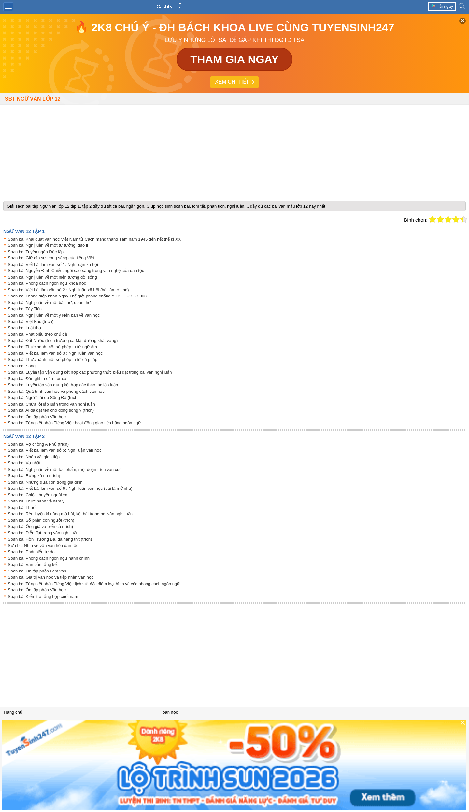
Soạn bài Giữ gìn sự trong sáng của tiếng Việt (51, 257)
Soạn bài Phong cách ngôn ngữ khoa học (47, 283)
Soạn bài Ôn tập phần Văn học (37, 416)
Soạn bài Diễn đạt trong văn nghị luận (43, 532)
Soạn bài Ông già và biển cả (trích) (40, 526)
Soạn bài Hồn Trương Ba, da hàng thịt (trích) (50, 539)
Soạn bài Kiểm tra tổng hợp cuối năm (43, 596)
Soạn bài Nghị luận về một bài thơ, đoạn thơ (49, 302)
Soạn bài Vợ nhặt (24, 463)
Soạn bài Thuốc (22, 507)
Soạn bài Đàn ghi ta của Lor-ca (37, 378)
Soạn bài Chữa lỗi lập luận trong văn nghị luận (51, 404)
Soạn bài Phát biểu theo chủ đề (37, 334)
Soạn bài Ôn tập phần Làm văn (37, 571)
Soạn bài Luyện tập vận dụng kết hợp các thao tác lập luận (63, 384)
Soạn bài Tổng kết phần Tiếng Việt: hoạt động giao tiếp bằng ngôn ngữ (74, 422)
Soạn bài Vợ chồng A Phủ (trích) (38, 444)
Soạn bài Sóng (22, 366)
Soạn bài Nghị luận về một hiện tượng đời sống (52, 277)
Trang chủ (12, 712)
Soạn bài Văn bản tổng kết (33, 564)
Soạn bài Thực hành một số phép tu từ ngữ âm (52, 346)
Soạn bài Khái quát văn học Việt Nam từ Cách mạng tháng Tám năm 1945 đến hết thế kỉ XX (94, 239)
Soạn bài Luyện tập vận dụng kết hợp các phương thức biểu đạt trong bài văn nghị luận (90, 372)
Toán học (169, 712)
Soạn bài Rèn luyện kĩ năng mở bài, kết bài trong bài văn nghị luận (70, 513)
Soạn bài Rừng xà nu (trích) (34, 475)
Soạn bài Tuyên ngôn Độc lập (36, 251)
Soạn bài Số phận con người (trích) (41, 520)
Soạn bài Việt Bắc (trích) (30, 321)
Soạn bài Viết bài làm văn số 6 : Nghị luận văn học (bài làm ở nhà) (70, 488)
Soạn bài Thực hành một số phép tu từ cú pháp (52, 359)
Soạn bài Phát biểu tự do (31, 551)
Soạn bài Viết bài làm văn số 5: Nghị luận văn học (55, 450)
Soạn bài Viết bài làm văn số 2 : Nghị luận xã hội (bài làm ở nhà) (68, 289)
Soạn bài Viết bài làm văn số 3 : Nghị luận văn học (55, 353)
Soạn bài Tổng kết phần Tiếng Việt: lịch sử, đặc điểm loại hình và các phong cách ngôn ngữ (94, 583)
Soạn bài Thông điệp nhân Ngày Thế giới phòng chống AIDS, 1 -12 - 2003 (77, 296)
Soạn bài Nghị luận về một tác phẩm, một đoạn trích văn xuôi (65, 469)
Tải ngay (442, 6)
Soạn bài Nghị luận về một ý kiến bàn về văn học (54, 315)
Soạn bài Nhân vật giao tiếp (34, 456)
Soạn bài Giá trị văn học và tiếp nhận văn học (50, 577)
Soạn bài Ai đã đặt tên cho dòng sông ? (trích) (51, 410)
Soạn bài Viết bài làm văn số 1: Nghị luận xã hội (53, 264)
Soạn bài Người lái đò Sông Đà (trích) (43, 397)
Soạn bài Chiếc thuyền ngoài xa (37, 494)
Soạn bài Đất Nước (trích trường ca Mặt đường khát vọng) (63, 340)
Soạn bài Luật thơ (24, 327)
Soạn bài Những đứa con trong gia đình (45, 482)
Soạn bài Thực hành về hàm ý (36, 501)
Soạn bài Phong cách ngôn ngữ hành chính (49, 558)
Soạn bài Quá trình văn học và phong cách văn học (56, 391)
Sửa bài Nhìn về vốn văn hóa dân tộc (43, 545)
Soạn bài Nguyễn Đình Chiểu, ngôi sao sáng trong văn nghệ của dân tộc (76, 270)
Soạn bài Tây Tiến (25, 308)
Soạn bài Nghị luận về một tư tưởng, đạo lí (48, 245)
